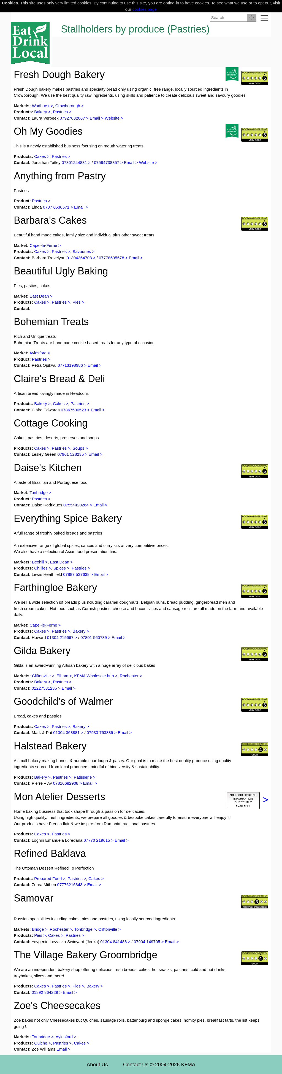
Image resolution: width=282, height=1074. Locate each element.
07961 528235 (70, 454)
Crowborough (67, 105)
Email (95, 118)
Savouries (81, 251)
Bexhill (38, 562)
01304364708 (79, 257)
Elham (63, 675)
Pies (76, 302)
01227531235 (44, 688)
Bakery (40, 111)
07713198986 (70, 365)
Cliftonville (41, 675)
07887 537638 (76, 574)
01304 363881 (66, 732)
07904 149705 (147, 941)
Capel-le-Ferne (43, 245)
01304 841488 (113, 941)
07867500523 (73, 410)
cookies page (144, 9)
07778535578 (111, 257)
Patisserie (83, 777)
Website (112, 118)
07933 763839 (100, 732)
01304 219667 (60, 637)
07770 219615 (97, 840)
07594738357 (106, 162)
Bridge (38, 929)
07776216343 (70, 884)
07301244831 (74, 162)
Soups (78, 448)
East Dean (39, 296)
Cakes (40, 156)
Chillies (40, 568)
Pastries (60, 111)
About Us (97, 1064)
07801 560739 (93, 637)
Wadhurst (41, 105)
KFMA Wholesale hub (94, 675)
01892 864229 (45, 992)
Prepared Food (48, 878)
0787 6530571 (56, 207)
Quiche (40, 1043)
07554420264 (76, 505)
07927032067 (72, 118)
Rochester (129, 675)
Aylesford (38, 352)
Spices (59, 568)
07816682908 (65, 783)
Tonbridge (38, 492)
